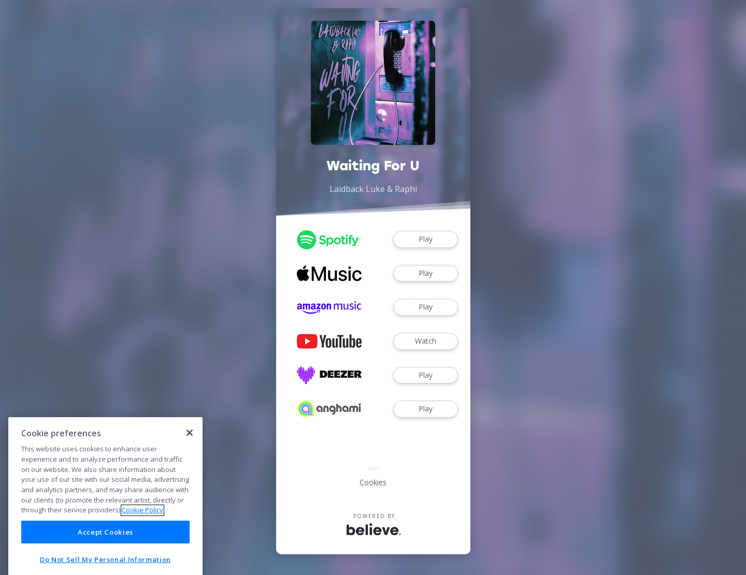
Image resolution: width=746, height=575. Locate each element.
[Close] (189, 454)
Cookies (373, 482)
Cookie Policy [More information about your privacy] (142, 531)
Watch (425, 341)
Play (425, 239)
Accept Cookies (105, 553)
